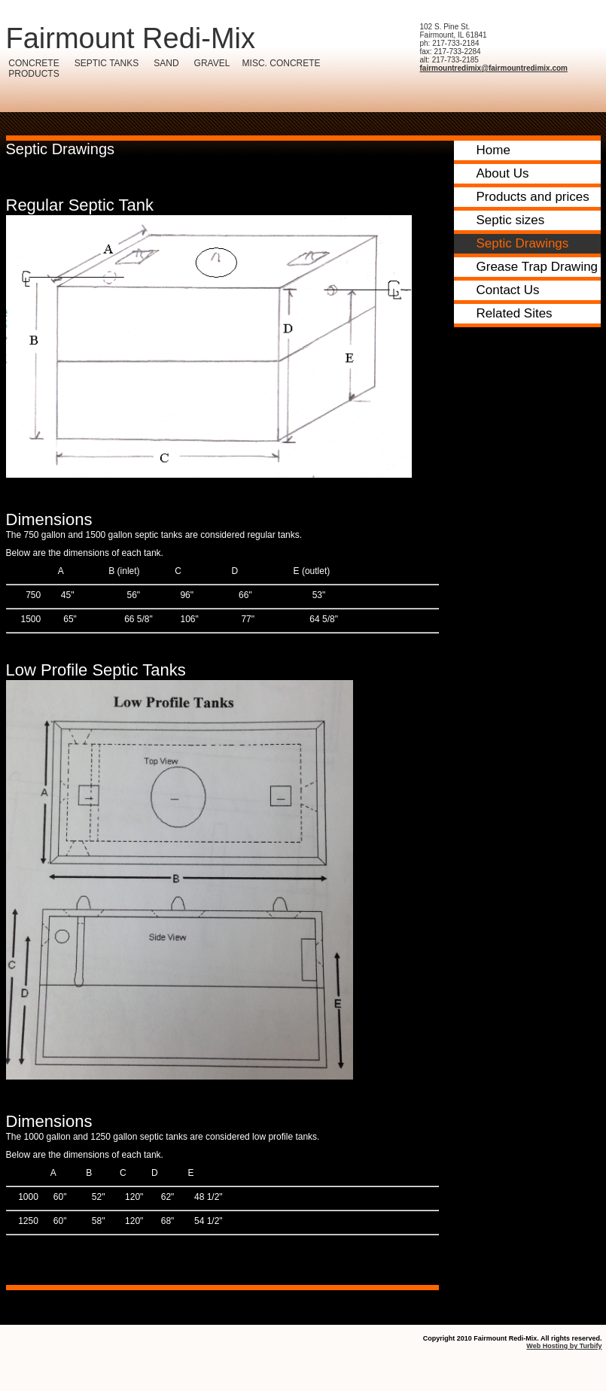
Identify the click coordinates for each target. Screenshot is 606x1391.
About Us (503, 173)
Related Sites (515, 313)
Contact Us (508, 290)
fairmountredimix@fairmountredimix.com (494, 68)
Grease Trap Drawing (537, 267)
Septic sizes (511, 220)
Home (493, 150)
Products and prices (533, 197)
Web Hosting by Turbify (563, 1346)
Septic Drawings (523, 243)
